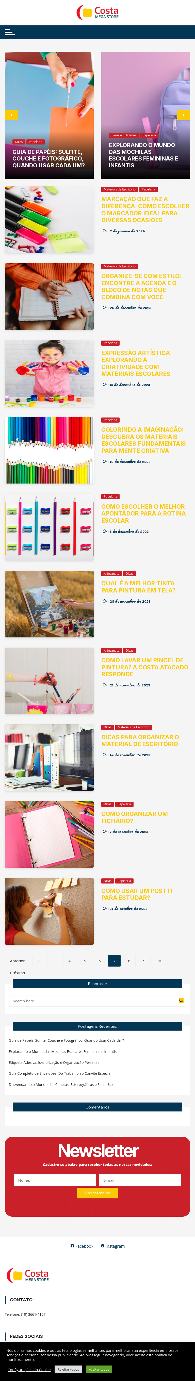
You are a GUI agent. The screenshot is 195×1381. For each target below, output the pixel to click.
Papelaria (35, 142)
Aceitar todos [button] (99, 1369)
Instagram (113, 1245)
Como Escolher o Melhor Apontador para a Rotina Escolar (143, 513)
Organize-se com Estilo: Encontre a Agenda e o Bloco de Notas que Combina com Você (141, 286)
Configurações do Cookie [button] (29, 1369)
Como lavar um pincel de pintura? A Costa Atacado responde (144, 667)
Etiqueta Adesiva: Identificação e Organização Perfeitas (54, 1061)
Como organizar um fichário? (134, 817)
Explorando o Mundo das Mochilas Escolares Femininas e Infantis (143, 155)
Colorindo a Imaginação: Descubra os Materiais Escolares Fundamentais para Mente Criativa (143, 440)
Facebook (81, 1245)
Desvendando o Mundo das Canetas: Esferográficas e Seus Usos (62, 1083)
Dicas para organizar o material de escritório (140, 741)
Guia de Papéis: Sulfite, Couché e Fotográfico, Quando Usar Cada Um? (48, 159)
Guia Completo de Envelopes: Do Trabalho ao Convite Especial (60, 1072)
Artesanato (111, 573)
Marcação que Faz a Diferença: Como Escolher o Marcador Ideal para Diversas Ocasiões (145, 210)
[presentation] (11, 115)
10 (160, 960)
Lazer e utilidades (123, 135)
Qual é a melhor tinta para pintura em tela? (138, 587)
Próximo (17, 972)
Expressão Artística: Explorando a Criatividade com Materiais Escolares (136, 363)
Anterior (17, 960)
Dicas (19, 142)
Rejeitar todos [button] (68, 1369)
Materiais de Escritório (120, 189)
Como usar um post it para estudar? (137, 894)
